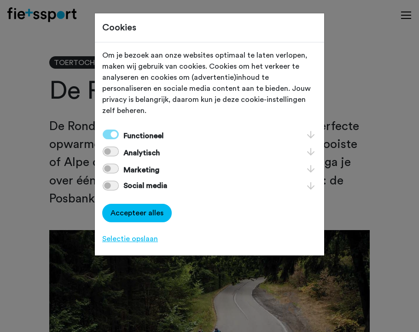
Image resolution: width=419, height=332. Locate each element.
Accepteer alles (137, 213)
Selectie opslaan (130, 239)
